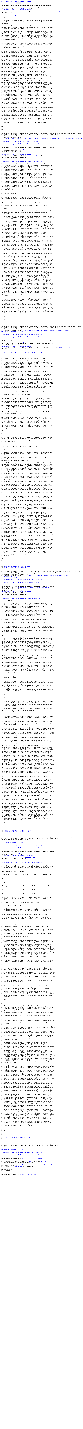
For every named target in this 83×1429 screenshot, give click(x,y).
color (31, 3)
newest (40, 1387)
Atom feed (45, 3)
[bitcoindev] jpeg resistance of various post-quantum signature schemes (38, 178)
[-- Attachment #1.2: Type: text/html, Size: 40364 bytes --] (21, 1380)
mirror (37, 3)
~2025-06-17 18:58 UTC (29, 1387)
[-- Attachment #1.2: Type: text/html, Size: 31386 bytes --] (21, 400)
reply (13, 172)
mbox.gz (31, 1391)
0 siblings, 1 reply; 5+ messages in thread (16, 11)
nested (24, 172)
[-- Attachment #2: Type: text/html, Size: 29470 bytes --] (21, 169)
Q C (19, 412)
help (26, 3)
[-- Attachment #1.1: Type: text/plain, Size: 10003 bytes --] (22, 716)
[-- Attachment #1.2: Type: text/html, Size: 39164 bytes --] (21, 1012)
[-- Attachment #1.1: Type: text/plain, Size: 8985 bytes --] (21, 422)
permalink (62, 13)
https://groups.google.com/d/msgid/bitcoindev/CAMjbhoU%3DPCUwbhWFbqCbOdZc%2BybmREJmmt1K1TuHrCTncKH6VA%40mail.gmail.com (41, 166)
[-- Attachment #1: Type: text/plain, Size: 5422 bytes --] (21, 18)
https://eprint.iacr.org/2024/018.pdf (16, 679)
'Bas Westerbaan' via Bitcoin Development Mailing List (35, 183)
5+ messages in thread (34, 172)
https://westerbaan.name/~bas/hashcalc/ (16, 678)
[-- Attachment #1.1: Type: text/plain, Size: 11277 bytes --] (22, 1032)
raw (69, 13)
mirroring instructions (28, 1406)
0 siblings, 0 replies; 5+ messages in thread (17, 1024)
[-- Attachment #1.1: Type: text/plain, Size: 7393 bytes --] (21, 192)
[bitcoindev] (19, 9)
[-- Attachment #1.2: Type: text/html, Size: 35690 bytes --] (21, 694)
